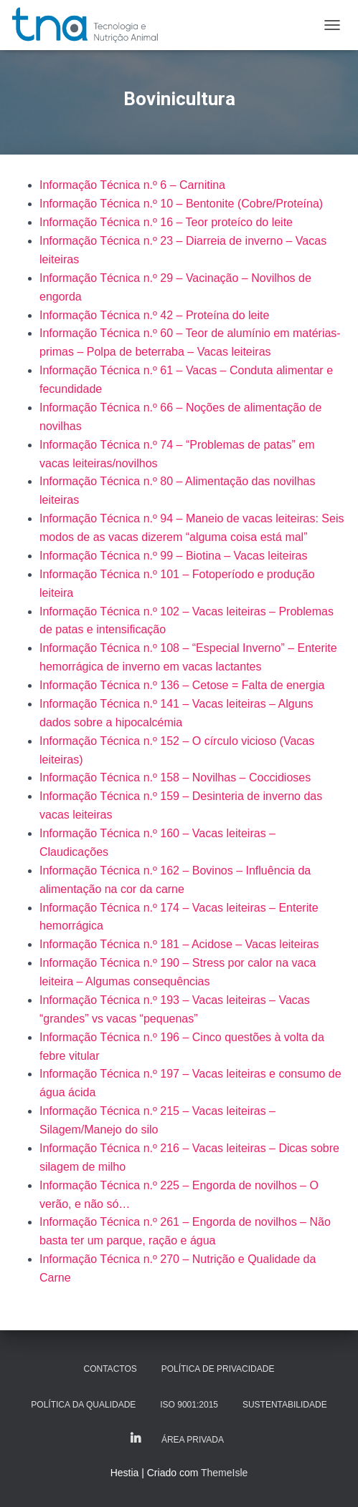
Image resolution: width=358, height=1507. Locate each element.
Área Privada (192, 1440)
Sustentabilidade (284, 1405)
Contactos (110, 1369)
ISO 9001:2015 (189, 1405)
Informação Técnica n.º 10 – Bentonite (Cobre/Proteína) (181, 203)
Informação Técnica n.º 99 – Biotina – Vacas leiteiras (173, 556)
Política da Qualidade (83, 1405)
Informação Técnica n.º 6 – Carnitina (132, 185)
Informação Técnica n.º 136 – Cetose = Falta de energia (181, 685)
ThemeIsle (224, 1472)
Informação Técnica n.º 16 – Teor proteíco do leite (166, 222)
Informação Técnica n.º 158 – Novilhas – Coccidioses (175, 777)
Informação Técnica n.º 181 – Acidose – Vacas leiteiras (179, 944)
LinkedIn (135, 1439)
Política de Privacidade (218, 1369)
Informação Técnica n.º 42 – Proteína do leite (154, 315)
